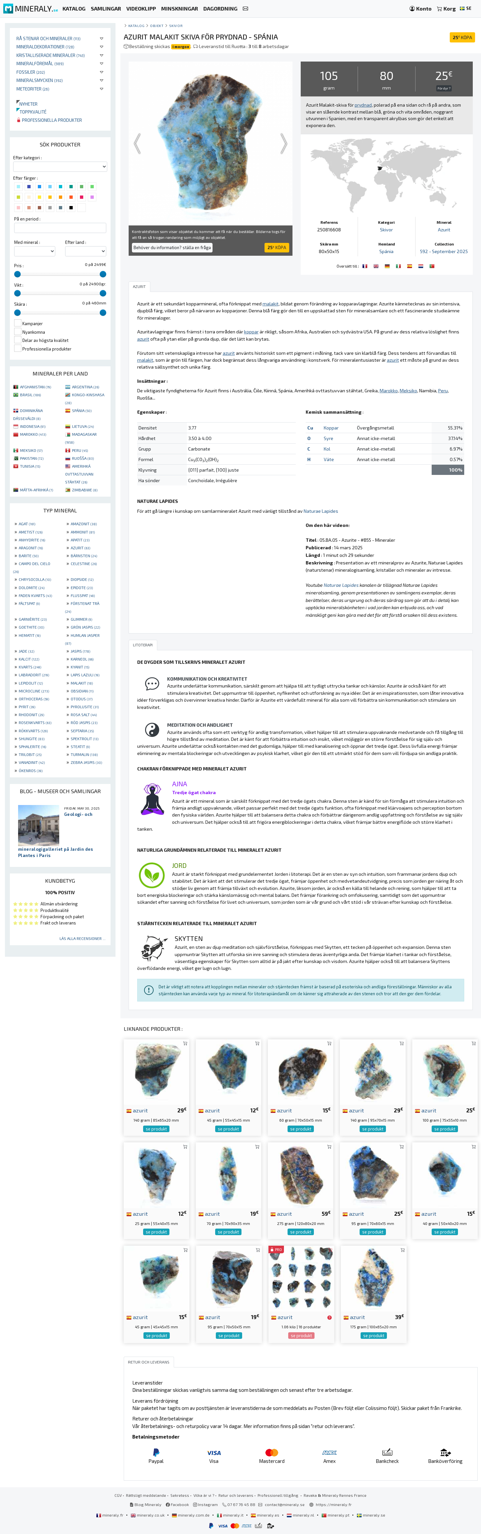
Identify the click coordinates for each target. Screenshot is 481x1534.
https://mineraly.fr (334, 1504)
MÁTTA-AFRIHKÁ (36, 489)
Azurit (444, 229)
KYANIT (80, 666)
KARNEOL (82, 659)
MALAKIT (82, 683)
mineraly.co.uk (148, 1515)
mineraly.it (230, 1515)
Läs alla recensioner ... (83, 938)
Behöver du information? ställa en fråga (172, 247)
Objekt (157, 25)
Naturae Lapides (321, 511)
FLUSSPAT (83, 595)
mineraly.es (265, 1515)
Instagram (205, 1504)
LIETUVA (83, 426)
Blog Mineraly (146, 1504)
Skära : (20, 304)
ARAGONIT (31, 547)
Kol (327, 449)
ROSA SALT (84, 714)
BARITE (28, 555)
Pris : (19, 265)
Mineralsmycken (39, 80)
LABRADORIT (34, 674)
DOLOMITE (31, 587)
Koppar (331, 427)
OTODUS (81, 698)
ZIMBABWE (84, 489)
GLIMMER (81, 619)
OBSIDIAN (82, 691)
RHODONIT (31, 714)
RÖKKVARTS (33, 730)
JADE (26, 651)
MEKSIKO (31, 450)
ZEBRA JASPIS (86, 762)
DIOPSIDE (82, 579)
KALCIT (29, 659)
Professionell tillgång (278, 1495)
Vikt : (18, 285)
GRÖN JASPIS (85, 627)
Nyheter (27, 104)
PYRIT (27, 706)
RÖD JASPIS (84, 722)
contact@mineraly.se (285, 1504)
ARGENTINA (85, 386)
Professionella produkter (49, 120)
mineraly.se (371, 1515)
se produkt (156, 1128)
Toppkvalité (31, 112)
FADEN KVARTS (35, 595)
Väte (329, 459)
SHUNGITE (31, 738)
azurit (137, 1110)
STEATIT (80, 746)
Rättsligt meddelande (146, 1495)
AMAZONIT (84, 523)
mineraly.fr (110, 1515)
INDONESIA (32, 426)
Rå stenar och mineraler (48, 38)
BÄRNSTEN (84, 555)
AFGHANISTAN (35, 386)
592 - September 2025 (444, 251)
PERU (80, 450)
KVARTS (30, 666)
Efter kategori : (27, 157)
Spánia (386, 251)
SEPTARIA (82, 730)
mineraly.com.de (191, 1515)
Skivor (176, 25)
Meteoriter (32, 88)
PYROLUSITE (85, 706)
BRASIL (30, 394)
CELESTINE (84, 563)
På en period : (27, 218)
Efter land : (75, 242)
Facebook (177, 1504)
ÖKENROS (30, 770)
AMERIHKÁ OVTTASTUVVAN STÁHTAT (79, 474)
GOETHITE (31, 627)
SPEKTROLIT (84, 738)
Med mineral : (27, 242)
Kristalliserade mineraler (50, 55)
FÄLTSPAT (29, 603)
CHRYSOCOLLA (35, 579)
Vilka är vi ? (203, 1495)
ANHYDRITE (32, 539)
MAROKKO (33, 434)
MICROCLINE (34, 691)
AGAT (27, 523)
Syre (328, 438)
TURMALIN (84, 754)
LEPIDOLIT (31, 683)
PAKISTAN (31, 458)
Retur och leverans (235, 1495)
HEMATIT (29, 635)
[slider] (17, 274)
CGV (118, 1495)
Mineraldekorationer (45, 46)
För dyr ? (444, 88)
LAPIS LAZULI (85, 674)
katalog (136, 25)
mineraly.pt (335, 1515)
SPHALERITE (32, 746)
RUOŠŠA (83, 458)
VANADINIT (32, 762)
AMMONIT (83, 532)
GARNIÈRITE (33, 619)
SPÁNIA (81, 410)
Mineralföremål (40, 63)
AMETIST (30, 532)
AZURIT (80, 547)
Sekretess (179, 1495)
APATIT (80, 539)
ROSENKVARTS (35, 722)
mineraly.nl (301, 1515)
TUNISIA (30, 466)
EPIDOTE (82, 587)
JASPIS (80, 651)
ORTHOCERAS (34, 698)
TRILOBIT (30, 754)
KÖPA (462, 37)
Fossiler (30, 72)
